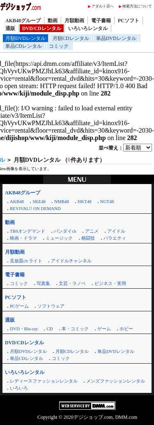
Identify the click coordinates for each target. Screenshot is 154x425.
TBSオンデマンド (27, 231)
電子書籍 (101, 20)
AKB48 (17, 201)
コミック (59, 46)
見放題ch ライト (26, 260)
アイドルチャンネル (71, 260)
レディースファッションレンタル (44, 380)
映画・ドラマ (23, 238)
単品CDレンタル (23, 46)
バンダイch (65, 231)
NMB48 (61, 201)
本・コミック (75, 328)
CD (49, 328)
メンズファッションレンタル (115, 380)
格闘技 (88, 238)
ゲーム (104, 328)
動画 (52, 20)
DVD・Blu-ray (24, 328)
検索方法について (137, 6)
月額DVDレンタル (25, 38)
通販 (10, 28)
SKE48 (39, 201)
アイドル (116, 231)
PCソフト (128, 20)
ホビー (126, 328)
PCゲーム (19, 306)
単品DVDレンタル (116, 38)
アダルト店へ (103, 6)
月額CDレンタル (71, 38)
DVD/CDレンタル (41, 28)
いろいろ (19, 387)
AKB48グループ (23, 20)
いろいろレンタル (88, 28)
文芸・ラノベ (72, 283)
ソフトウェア (50, 306)
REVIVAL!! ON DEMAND (35, 208)
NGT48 (107, 201)
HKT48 (85, 201)
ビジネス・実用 (110, 283)
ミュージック (59, 238)
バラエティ (114, 238)
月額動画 (74, 20)
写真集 (43, 283)
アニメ (92, 231)
